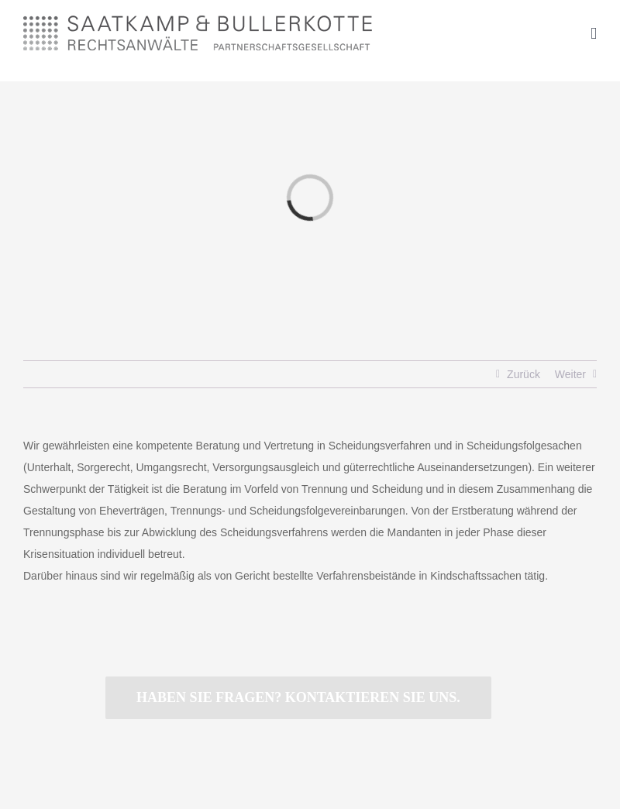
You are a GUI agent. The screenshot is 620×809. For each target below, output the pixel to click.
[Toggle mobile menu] (594, 34)
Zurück (523, 374)
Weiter (570, 374)
